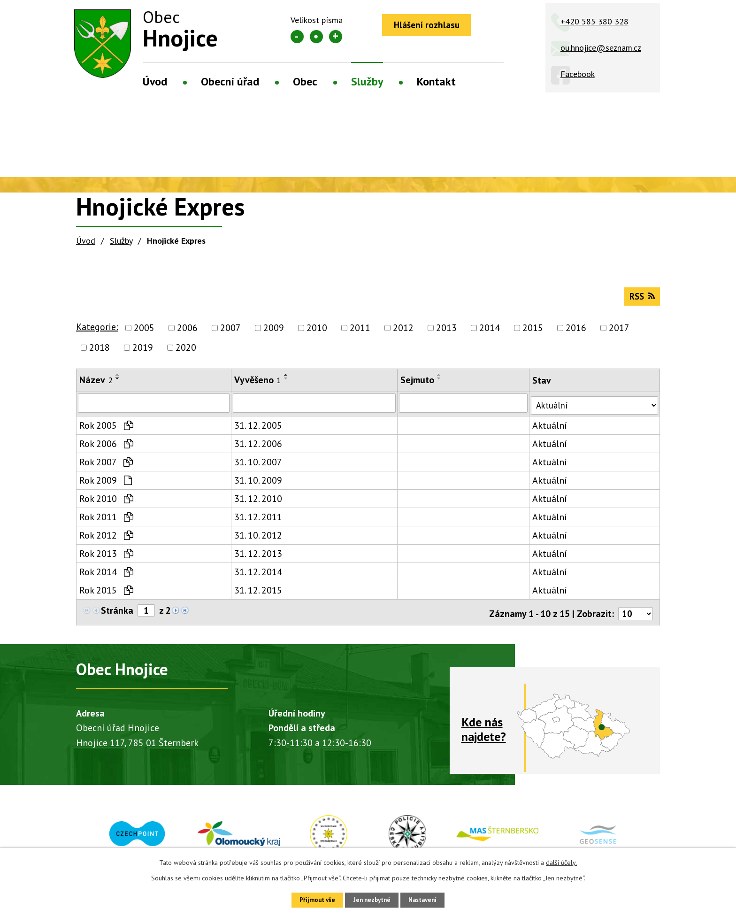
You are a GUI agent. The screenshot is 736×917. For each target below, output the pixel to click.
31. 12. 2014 (257, 575)
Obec (305, 81)
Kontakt (436, 81)
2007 (230, 332)
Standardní (316, 36)
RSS (640, 300)
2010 (317, 332)
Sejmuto (413, 384)
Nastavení (429, 899)
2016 (576, 332)
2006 (187, 332)
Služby (367, 81)
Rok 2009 (105, 484)
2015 (532, 332)
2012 (403, 332)
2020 (186, 352)
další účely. (561, 861)
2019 (142, 352)
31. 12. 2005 (257, 429)
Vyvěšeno (256, 384)
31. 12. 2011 (257, 520)
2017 (619, 332)
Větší (335, 36)
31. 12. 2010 (257, 502)
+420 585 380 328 (594, 21)
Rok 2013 (106, 557)
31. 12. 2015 (257, 593)
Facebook (577, 74)
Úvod (155, 81)
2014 (489, 332)
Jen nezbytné (371, 899)
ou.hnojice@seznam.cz (600, 47)
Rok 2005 (106, 429)
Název (96, 384)
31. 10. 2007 (257, 465)
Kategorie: (97, 331)
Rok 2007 (106, 465)
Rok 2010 (106, 502)
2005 (144, 332)
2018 (99, 352)
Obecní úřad (230, 81)
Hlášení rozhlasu (430, 26)
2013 (446, 332)
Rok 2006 (106, 447)
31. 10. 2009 (257, 484)
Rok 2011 (106, 520)
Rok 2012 (106, 538)
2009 (273, 332)
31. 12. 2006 (257, 447)
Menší (297, 36)
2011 (360, 332)
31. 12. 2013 (257, 557)
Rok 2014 (106, 575)
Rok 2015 (106, 593)
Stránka (117, 614)
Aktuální (545, 429)
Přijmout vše (310, 899)
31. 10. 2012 (257, 538)
